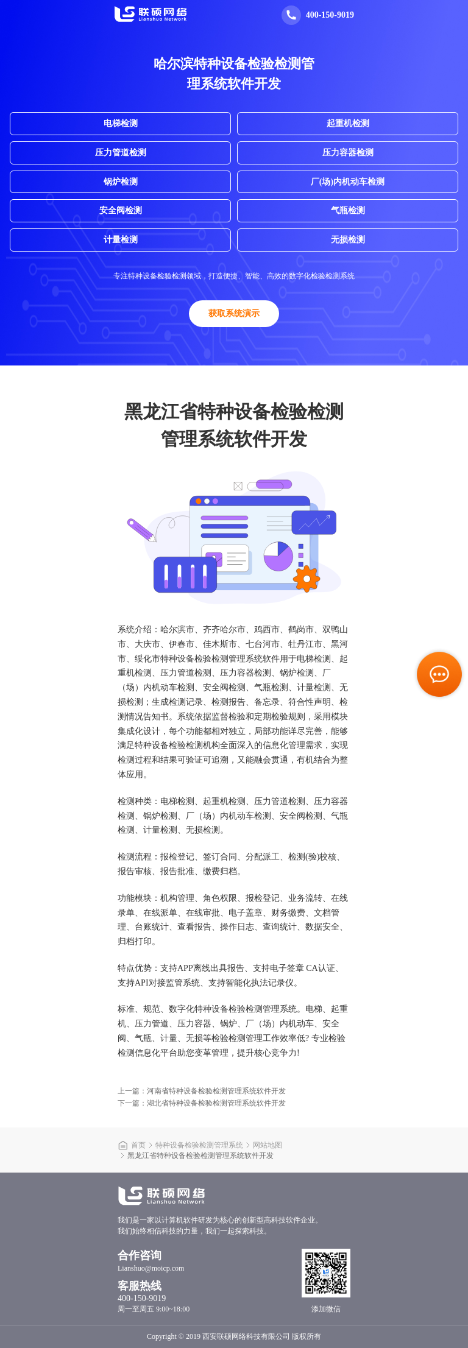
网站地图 (267, 1145)
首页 (138, 1145)
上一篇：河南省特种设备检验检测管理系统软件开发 (202, 1091)
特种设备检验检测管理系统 (199, 1145)
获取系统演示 (234, 313)
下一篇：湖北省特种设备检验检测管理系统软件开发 (202, 1103)
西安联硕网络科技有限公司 (246, 1336)
